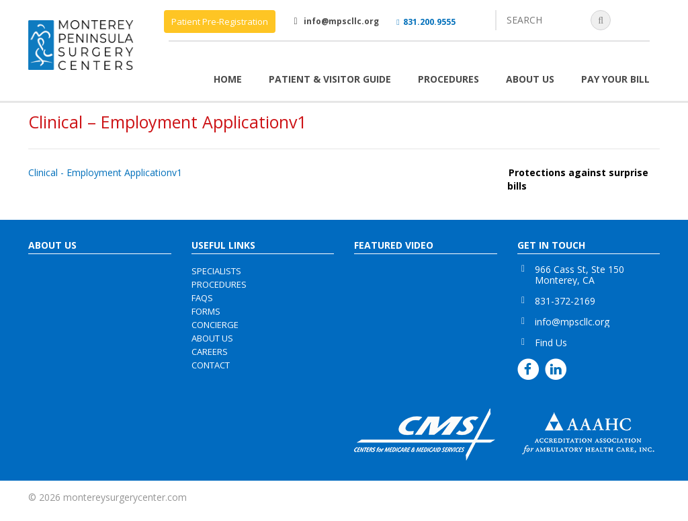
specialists (216, 271)
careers (209, 352)
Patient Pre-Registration (219, 21)
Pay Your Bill (615, 79)
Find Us (551, 342)
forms (205, 311)
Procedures (448, 79)
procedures (219, 284)
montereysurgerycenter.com (125, 497)
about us (212, 338)
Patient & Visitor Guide (330, 79)
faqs (202, 298)
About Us (530, 79)
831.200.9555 (425, 22)
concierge (215, 325)
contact (210, 365)
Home (228, 79)
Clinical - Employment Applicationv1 (105, 172)
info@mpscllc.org (341, 21)
